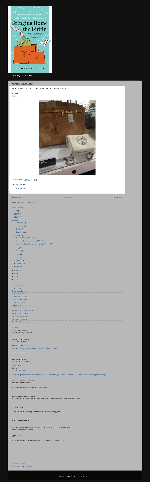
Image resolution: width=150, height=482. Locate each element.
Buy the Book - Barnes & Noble (23, 311)
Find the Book (16, 308)
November (20, 226)
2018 (16, 211)
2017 (16, 214)
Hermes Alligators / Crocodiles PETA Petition (31, 241)
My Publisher (16, 305)
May (17, 254)
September (20, 232)
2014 (16, 270)
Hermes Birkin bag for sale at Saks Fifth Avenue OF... (34, 244)
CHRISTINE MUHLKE (22, 370)
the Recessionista (18, 294)
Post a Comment (21, 188)
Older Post (118, 197)
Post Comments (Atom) (29, 202)
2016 (16, 217)
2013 (16, 273)
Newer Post (17, 197)
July (17, 248)
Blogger (87, 476)
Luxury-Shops (16, 288)
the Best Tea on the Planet (21, 302)
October (19, 229)
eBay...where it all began (20, 316)
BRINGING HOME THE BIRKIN (23, 467)
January (19, 266)
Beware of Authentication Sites (26, 238)
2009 (16, 276)
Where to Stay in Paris (19, 299)
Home (68, 197)
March (18, 260)
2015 (16, 220)
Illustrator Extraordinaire (20, 319)
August (18, 235)
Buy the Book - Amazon (20, 313)
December (20, 223)
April (18, 257)
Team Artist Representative (21, 322)
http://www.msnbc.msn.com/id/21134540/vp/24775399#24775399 (35, 348)
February (19, 263)
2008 (16, 279)
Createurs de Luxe (18, 291)
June (18, 251)
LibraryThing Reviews (19, 296)
